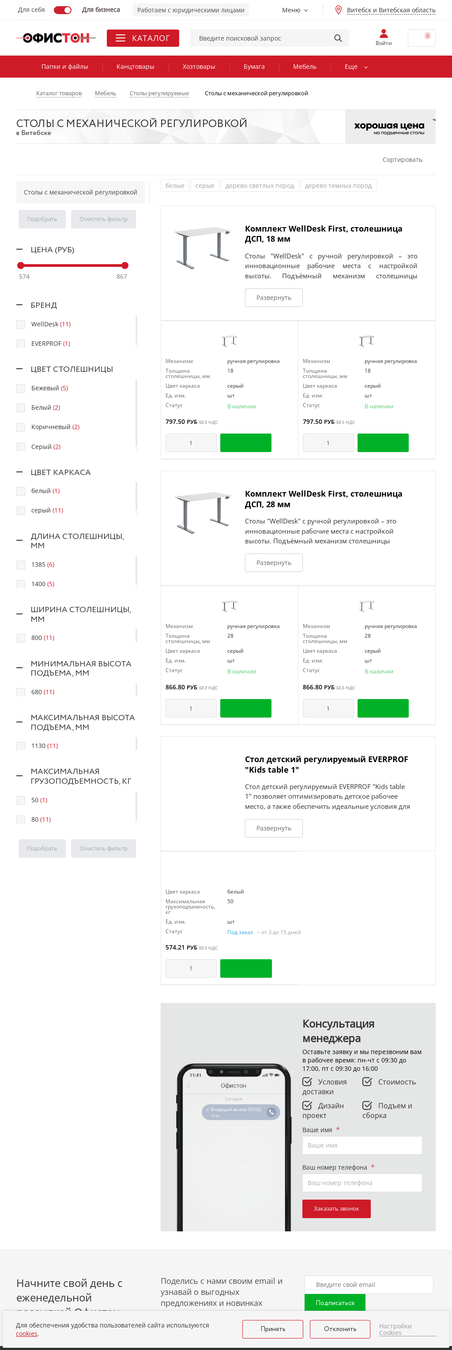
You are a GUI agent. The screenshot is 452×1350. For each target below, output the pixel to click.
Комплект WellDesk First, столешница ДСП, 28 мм (324, 498)
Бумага (254, 66)
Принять (273, 1329)
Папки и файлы (64, 66)
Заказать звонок (336, 1208)
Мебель (304, 66)
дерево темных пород (338, 185)
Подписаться (335, 1303)
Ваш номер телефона (338, 1167)
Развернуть (273, 297)
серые (205, 185)
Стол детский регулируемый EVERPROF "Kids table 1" (326, 764)
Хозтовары (199, 66)
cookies (27, 1333)
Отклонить (340, 1329)
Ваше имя (321, 1130)
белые (175, 185)
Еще (351, 66)
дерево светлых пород (260, 185)
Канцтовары (135, 66)
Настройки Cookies (395, 1329)
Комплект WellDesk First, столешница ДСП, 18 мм (324, 233)
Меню (291, 10)
